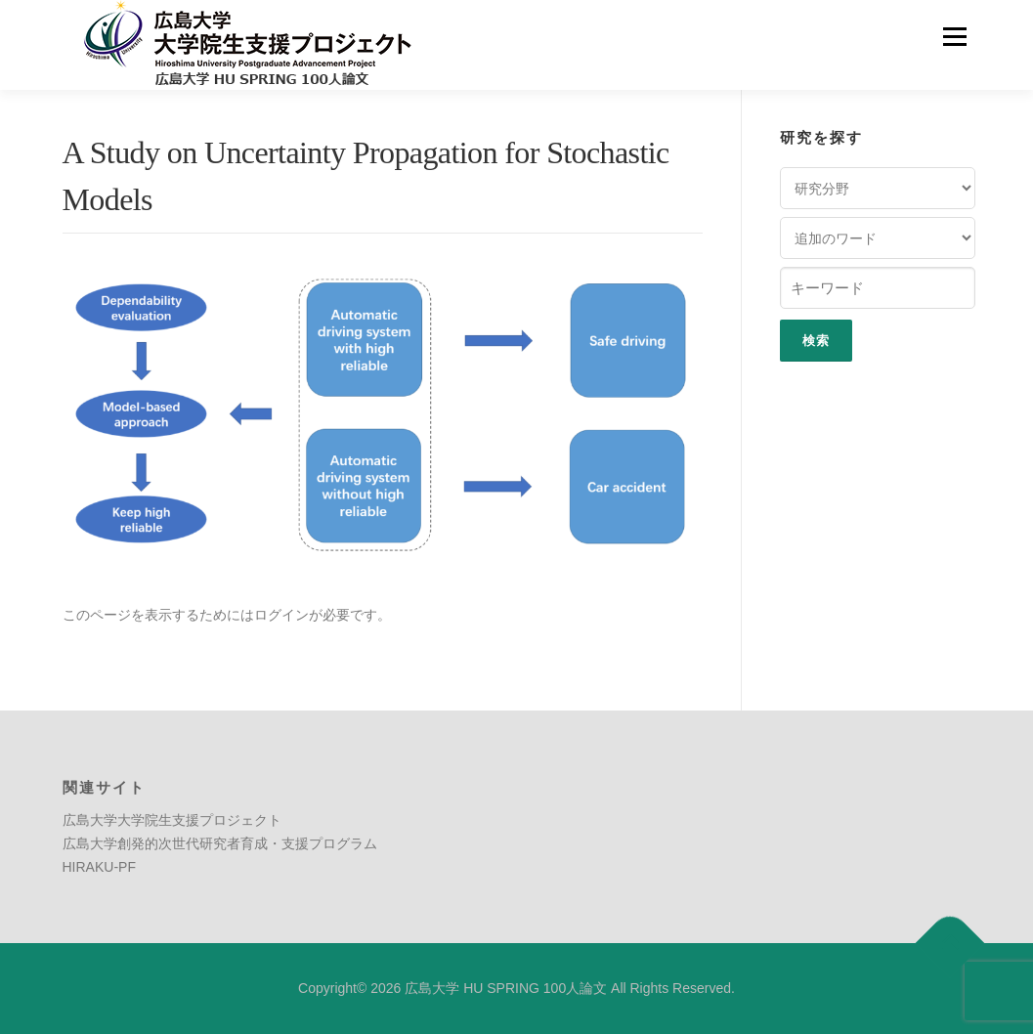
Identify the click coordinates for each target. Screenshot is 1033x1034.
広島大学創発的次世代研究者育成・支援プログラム (220, 843)
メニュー (954, 36)
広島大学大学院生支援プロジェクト (172, 820)
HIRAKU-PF (99, 867)
